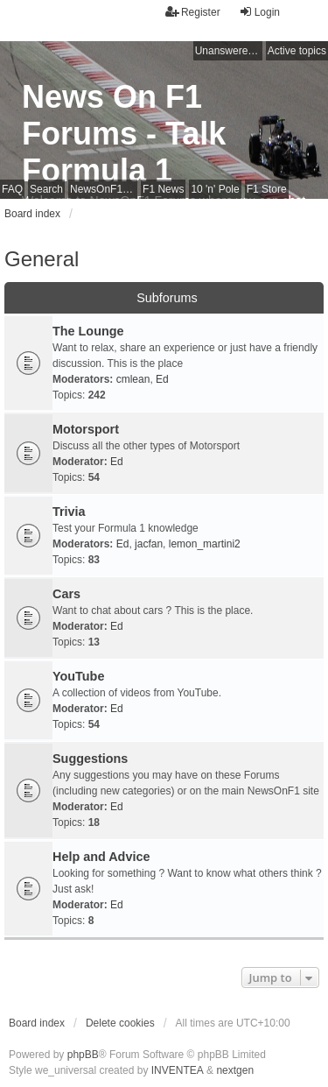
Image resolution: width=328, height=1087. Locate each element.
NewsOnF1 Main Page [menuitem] (103, 189)
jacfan (149, 544)
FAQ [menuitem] (12, 189)
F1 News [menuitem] (163, 189)
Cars (66, 594)
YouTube (78, 676)
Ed (162, 379)
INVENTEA (177, 1070)
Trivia (69, 512)
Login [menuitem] (259, 11)
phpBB (83, 1054)
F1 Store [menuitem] (267, 189)
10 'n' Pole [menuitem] (215, 189)
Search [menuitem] (46, 189)
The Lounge (88, 331)
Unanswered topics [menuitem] (228, 51)
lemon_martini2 (205, 544)
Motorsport (85, 429)
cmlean (133, 379)
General (41, 259)
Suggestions (90, 759)
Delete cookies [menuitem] (120, 1023)
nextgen (235, 1070)
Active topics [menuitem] (297, 51)
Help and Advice (101, 857)
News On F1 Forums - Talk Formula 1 (124, 133)
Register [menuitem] (192, 11)
